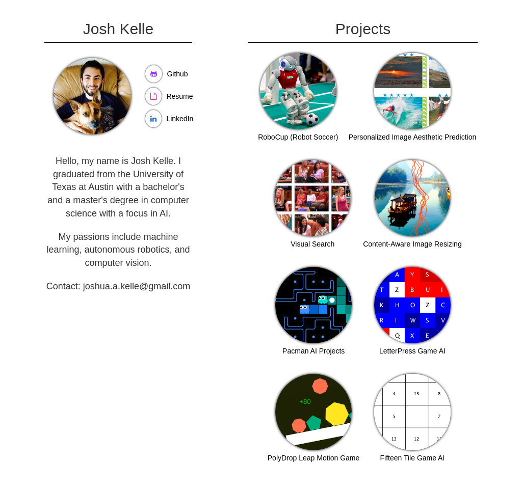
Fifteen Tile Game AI (412, 458)
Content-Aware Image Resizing (412, 244)
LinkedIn (179, 119)
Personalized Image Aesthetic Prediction (413, 137)
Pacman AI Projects (313, 351)
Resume (179, 96)
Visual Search (312, 244)
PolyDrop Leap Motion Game (314, 458)
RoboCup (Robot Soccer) (298, 137)
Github (177, 74)
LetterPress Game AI (412, 351)
